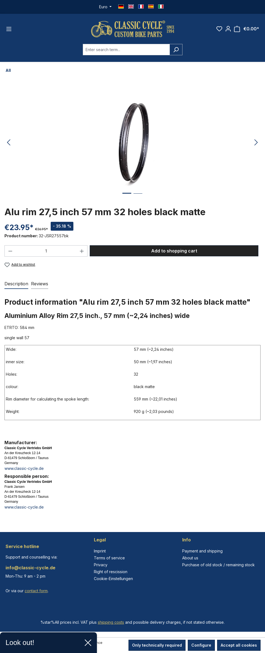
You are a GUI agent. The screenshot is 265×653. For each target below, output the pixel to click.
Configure (201, 645)
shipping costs (111, 622)
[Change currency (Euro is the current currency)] (105, 7)
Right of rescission (110, 571)
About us (190, 557)
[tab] (16, 284)
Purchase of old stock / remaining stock (218, 564)
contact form (36, 590)
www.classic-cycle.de (24, 468)
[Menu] (9, 29)
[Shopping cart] (246, 29)
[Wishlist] (219, 29)
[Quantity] (46, 251)
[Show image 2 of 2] (137, 197)
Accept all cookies (239, 645)
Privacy (100, 564)
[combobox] (126, 49)
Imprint (100, 551)
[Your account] (228, 29)
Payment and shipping (202, 551)
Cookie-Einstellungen (113, 578)
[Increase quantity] (82, 251)
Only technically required (157, 645)
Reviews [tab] (39, 283)
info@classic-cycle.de (30, 567)
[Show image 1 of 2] (126, 197)
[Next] (256, 143)
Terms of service (109, 557)
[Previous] (8, 143)
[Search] (175, 49)
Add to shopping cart (174, 251)
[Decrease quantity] (10, 251)
